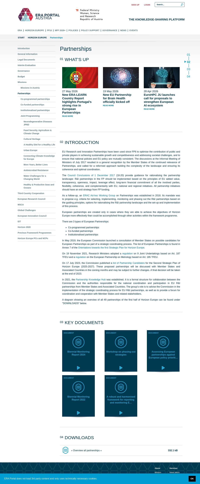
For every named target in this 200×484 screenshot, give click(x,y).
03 (188, 69)
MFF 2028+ (60, 30)
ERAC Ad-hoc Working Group (99, 195)
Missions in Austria (30, 88)
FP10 (49, 30)
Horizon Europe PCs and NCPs (33, 238)
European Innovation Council (32, 216)
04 (188, 76)
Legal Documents (26, 59)
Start (21, 37)
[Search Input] (170, 4)
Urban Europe (30, 150)
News (123, 30)
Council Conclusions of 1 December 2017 (91, 175)
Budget (21, 76)
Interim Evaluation (27, 65)
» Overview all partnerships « (86, 450)
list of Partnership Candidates (129, 263)
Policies (73, 30)
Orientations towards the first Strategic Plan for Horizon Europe (111, 247)
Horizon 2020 (24, 227)
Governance (109, 30)
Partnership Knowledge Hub (91, 279)
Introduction (24, 48)
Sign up (135, 5)
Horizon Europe (34, 30)
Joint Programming (30, 116)
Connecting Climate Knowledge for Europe (39, 157)
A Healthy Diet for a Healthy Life (39, 144)
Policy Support (90, 30)
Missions (22, 82)
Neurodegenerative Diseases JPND (38, 123)
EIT (19, 221)
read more (67, 116)
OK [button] (192, 478)
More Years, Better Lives (36, 164)
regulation (127, 253)
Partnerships (24, 93)
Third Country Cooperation (31, 193)
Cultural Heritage (32, 139)
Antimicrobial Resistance (36, 170)
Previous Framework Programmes (34, 233)
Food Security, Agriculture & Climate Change (37, 132)
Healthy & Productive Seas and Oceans (39, 186)
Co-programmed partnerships (35, 99)
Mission (158, 472)
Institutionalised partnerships (35, 110)
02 (188, 62)
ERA (20, 30)
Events (133, 30)
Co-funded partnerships (32, 104)
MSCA (21, 204)
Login (147, 5)
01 (188, 54)
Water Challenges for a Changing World (35, 177)
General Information (27, 54)
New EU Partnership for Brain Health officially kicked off (117, 98)
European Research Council (31, 199)
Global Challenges (27, 210)
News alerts (174, 472)
